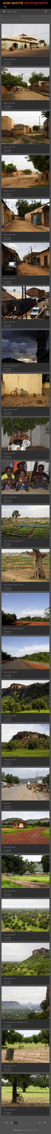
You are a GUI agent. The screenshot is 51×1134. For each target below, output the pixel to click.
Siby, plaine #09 (9, 935)
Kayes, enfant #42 (10, 497)
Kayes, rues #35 (9, 103)
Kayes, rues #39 (9, 278)
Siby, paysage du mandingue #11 (15, 1022)
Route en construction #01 (13, 628)
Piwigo (24, 1130)
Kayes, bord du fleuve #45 (13, 541)
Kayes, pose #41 (9, 453)
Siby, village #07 (9, 847)
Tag (8, 11)
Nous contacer (32, 1130)
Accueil (4, 11)
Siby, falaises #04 (9, 716)
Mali (14, 11)
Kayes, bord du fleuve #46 (13, 585)
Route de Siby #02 (10, 672)
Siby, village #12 (9, 1066)
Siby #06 (6, 803)
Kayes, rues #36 (9, 147)
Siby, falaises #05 (9, 760)
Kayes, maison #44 (10, 410)
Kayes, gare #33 (9, 59)
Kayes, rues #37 (9, 191)
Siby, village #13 (9, 1109)
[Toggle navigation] (5, 6)
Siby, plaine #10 (9, 978)
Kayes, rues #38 (9, 235)
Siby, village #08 (9, 891)
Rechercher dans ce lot (10, 17)
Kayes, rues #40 (9, 322)
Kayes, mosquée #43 (11, 366)
